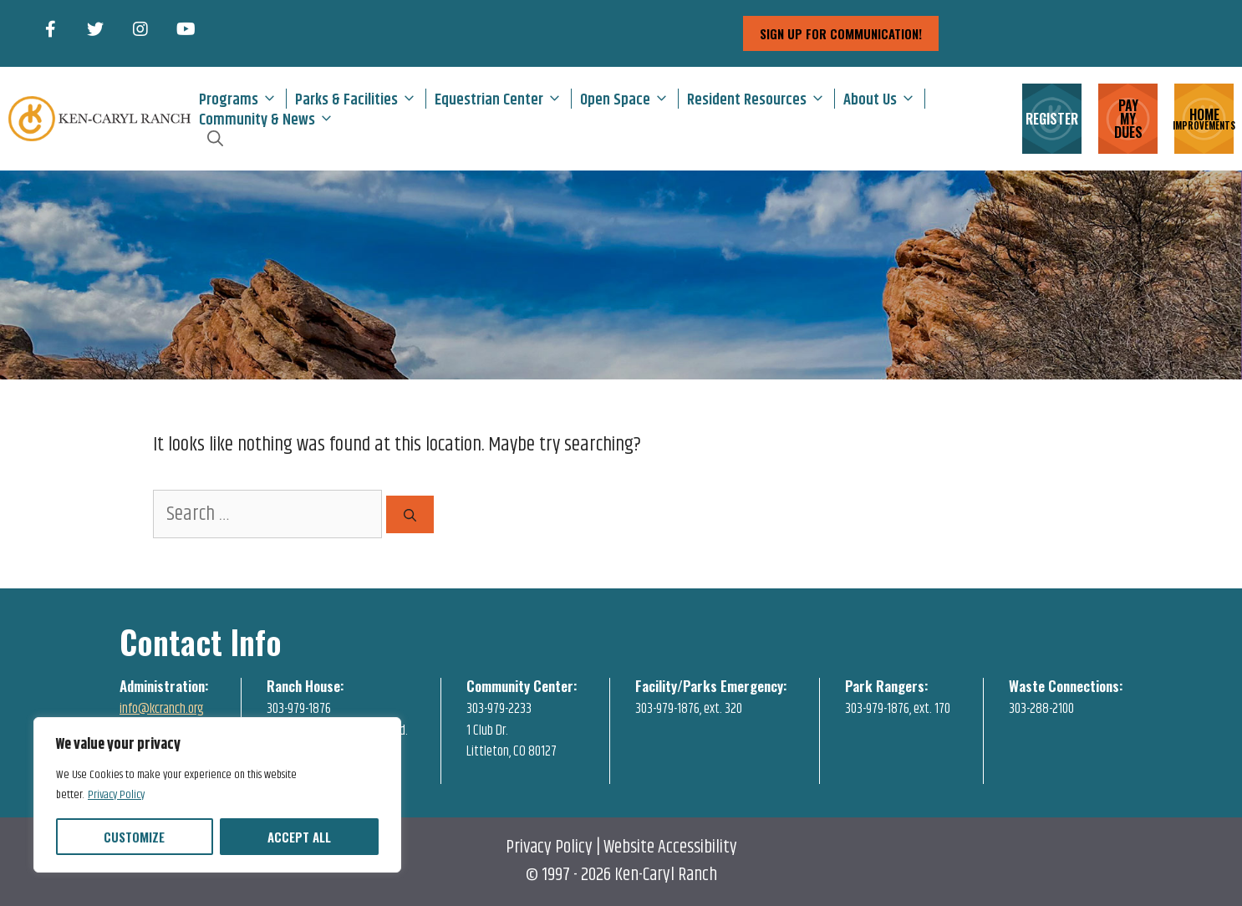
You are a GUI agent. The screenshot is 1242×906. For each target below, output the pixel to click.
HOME (1204, 117)
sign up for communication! (841, 33)
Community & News (271, 119)
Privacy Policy (116, 795)
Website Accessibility (670, 847)
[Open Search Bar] (215, 139)
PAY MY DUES (1128, 118)
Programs (242, 99)
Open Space (629, 99)
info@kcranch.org (162, 709)
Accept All (299, 836)
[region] (217, 795)
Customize (134, 836)
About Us (883, 99)
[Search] (410, 514)
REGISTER (1052, 119)
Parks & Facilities (360, 99)
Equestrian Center (503, 99)
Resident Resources (760, 99)
